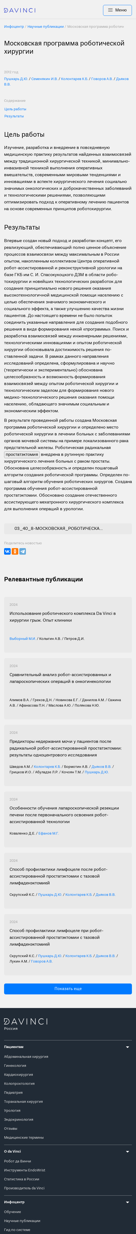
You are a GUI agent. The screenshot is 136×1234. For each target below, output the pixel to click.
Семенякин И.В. (44, 79)
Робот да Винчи (17, 1161)
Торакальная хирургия (23, 1101)
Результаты (14, 116)
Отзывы (10, 1128)
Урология (12, 1110)
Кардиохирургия (18, 1075)
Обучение (12, 1212)
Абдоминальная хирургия (26, 1057)
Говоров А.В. (102, 79)
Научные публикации (22, 1221)
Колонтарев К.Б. (74, 79)
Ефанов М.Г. (48, 833)
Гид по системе (17, 1230)
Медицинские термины (24, 1137)
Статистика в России (21, 1179)
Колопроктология (19, 1084)
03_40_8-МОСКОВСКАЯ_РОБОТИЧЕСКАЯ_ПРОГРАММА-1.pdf (59, 529)
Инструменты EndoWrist (24, 1170)
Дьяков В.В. (101, 767)
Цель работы (15, 109)
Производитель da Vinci (24, 1188)
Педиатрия (13, 1093)
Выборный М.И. (23, 639)
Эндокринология (18, 1119)
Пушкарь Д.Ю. (16, 79)
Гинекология (15, 1066)
